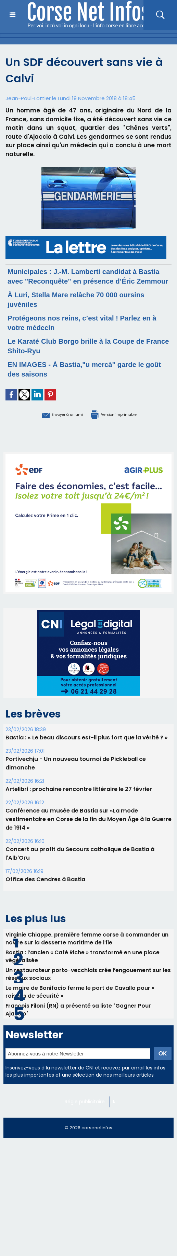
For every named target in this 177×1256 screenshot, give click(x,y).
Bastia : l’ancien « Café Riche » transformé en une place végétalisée (82, 966)
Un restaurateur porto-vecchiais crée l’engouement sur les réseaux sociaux (88, 986)
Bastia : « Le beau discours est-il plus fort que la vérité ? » (85, 746)
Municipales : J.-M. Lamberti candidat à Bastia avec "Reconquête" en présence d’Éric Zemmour (84, 281)
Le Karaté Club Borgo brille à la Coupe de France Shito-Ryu (83, 355)
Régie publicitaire (86, 1117)
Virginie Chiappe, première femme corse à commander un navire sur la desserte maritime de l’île (87, 947)
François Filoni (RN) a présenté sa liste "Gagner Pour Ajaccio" (78, 1024)
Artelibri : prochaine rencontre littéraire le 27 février (77, 798)
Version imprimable (123, 423)
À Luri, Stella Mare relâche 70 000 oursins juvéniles (73, 308)
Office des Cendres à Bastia (44, 888)
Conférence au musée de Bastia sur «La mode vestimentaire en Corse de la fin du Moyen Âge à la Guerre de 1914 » (87, 828)
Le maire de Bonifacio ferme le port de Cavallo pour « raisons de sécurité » (80, 1005)
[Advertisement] (88, 1207)
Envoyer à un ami (50, 423)
